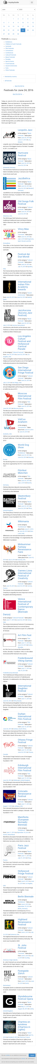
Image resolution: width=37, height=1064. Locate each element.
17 (23, 26)
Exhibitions (8, 42)
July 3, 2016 (6, 382)
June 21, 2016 (29, 529)
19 (33, 26)
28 (8, 34)
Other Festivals (10, 70)
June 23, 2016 (10, 297)
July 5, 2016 (21, 239)
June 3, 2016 (25, 981)
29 (13, 34)
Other (29, 1033)
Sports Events (9, 61)
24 (23, 30)
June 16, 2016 (25, 726)
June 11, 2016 (25, 804)
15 (13, 26)
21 (8, 30)
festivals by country (11, 76)
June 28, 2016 (23, 531)
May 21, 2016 (25, 1006)
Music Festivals (10, 57)
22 (13, 30)
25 (28, 30)
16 (18, 26)
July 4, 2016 (11, 559)
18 (28, 26)
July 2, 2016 (6, 325)
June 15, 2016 (25, 750)
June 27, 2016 (22, 140)
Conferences (9, 53)
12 (33, 22)
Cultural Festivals (10, 55)
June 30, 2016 (7, 408)
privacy (23, 1058)
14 (8, 26)
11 (28, 22)
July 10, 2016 (22, 266)
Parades (8, 59)
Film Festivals (9, 48)
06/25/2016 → (18, 94)
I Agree (32, 1055)
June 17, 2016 (10, 620)
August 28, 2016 (23, 1009)
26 (33, 30)
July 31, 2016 (22, 858)
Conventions (9, 50)
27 (4, 34)
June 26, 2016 (22, 165)
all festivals (8, 80)
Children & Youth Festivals (13, 44)
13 (4, 26)
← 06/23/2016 (18, 86)
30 (18, 34)
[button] (32, 2)
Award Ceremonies (11, 66)
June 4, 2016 (25, 904)
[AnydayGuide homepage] (10, 2)
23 (18, 30)
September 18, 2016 (23, 832)
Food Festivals (9, 63)
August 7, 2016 (7, 806)
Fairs (6, 68)
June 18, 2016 (10, 586)
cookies (8, 1055)
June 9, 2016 (25, 881)
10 (23, 22)
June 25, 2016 (23, 432)
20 (4, 30)
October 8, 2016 (13, 1037)
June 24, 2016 (25, 137)
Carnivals (8, 46)
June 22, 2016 (25, 506)
